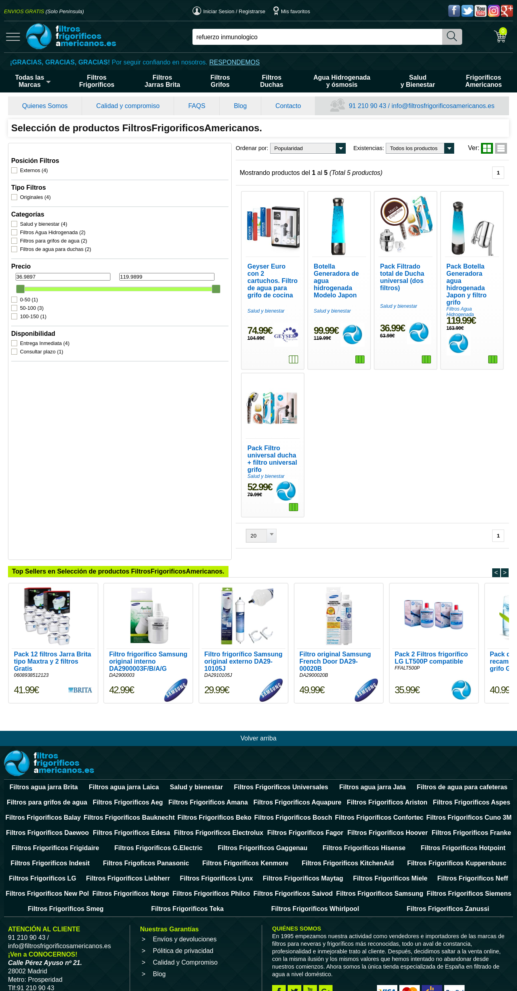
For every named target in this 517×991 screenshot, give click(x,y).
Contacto (288, 105)
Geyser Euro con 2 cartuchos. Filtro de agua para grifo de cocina (163, 288)
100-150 (34, 306)
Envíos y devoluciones (184, 921)
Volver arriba (258, 720)
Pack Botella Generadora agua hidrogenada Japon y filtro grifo (455, 288)
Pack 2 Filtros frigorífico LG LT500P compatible (431, 640)
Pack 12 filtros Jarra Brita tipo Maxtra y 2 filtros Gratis (52, 643)
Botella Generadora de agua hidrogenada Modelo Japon (256, 288)
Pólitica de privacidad (183, 932)
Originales (36, 187)
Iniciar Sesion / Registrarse (228, 11)
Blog (240, 105)
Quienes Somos (45, 105)
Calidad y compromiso (128, 105)
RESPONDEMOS (234, 62)
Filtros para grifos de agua (54, 231)
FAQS (196, 105)
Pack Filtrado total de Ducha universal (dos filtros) (352, 288)
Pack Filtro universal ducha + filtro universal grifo (160, 444)
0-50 (30, 290)
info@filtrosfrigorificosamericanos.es (59, 928)
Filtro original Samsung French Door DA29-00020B (335, 643)
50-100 (33, 298)
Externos (35, 160)
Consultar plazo (42, 342)
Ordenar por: (129, 148)
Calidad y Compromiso (185, 944)
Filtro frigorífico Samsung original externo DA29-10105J (243, 643)
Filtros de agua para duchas (56, 239)
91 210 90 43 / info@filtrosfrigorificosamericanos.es (412, 105)
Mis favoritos (291, 11)
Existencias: (246, 148)
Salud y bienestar (44, 214)
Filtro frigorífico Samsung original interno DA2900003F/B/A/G (148, 643)
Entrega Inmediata (46, 333)
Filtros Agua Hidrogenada (54, 222)
